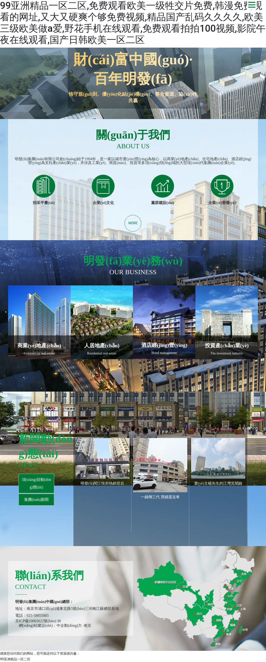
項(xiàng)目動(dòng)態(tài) (36, 483)
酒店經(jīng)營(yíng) (164, 345)
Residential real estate (101, 353)
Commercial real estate (39, 353)
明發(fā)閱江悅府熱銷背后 (102, 483)
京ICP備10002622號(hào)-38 (38, 621)
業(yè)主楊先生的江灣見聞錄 (218, 483)
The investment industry (227, 353)
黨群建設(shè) (162, 203)
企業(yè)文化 (103, 203)
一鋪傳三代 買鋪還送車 (160, 497)
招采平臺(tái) (44, 203)
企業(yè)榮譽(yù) (222, 203)
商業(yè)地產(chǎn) (39, 345)
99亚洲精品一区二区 (15, 659)
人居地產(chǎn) (102, 345)
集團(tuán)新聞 (36, 500)
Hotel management (164, 353)
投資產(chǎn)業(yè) (227, 345)
